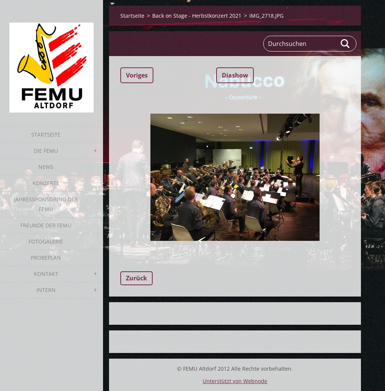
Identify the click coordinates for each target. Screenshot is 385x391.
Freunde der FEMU (45, 225)
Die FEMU (46, 150)
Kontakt (46, 273)
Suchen (345, 43)
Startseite (46, 134)
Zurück (136, 278)
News (45, 166)
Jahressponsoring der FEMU (46, 204)
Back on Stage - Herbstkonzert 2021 (196, 15)
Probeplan (46, 257)
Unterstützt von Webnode (235, 381)
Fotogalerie (46, 241)
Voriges (137, 75)
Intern (46, 290)
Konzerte (45, 183)
